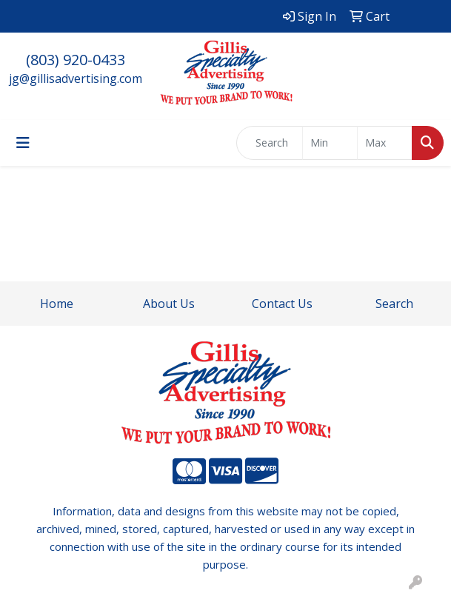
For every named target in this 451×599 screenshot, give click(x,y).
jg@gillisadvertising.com (75, 78)
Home (56, 303)
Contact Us (282, 303)
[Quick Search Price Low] (330, 143)
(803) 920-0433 (75, 60)
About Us (169, 303)
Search (394, 303)
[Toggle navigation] (23, 143)
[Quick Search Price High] (384, 143)
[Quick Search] (269, 143)
